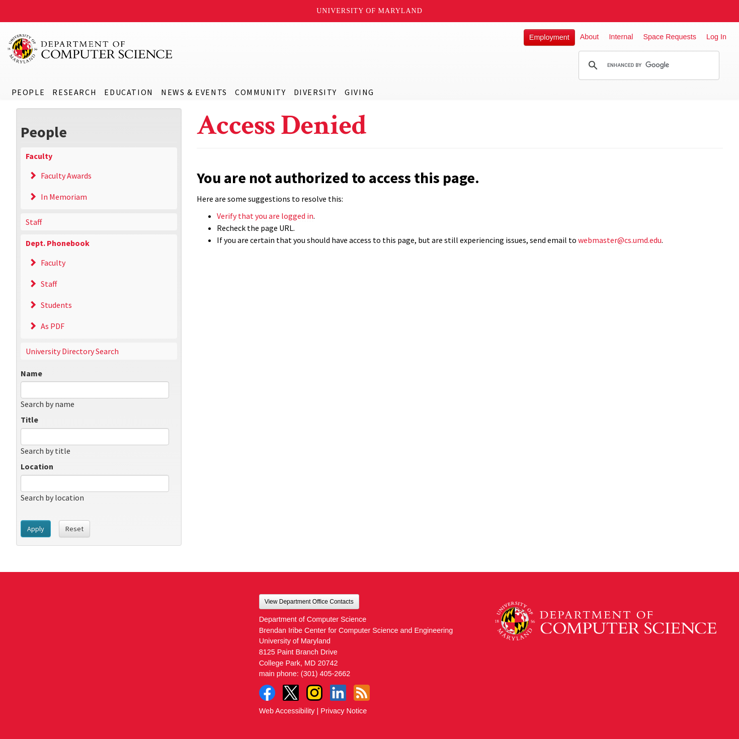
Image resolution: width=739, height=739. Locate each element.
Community (260, 92)
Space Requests (669, 37)
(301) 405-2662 (325, 674)
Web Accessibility (287, 711)
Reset (74, 528)
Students (56, 305)
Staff (34, 222)
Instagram (314, 693)
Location (37, 466)
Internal (621, 37)
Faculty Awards (66, 176)
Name (31, 373)
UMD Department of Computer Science (91, 48)
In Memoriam (64, 197)
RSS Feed (362, 693)
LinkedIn (338, 693)
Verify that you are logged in (265, 216)
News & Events (194, 92)
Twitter (291, 693)
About (589, 37)
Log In (716, 37)
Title (29, 420)
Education (128, 92)
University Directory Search (72, 351)
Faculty (39, 156)
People (28, 92)
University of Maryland (369, 11)
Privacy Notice (343, 711)
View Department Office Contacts (309, 601)
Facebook (267, 693)
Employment (549, 37)
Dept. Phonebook (58, 243)
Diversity (315, 92)
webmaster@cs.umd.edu (620, 240)
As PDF (52, 326)
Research (74, 92)
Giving (359, 92)
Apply (35, 528)
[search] (647, 65)
